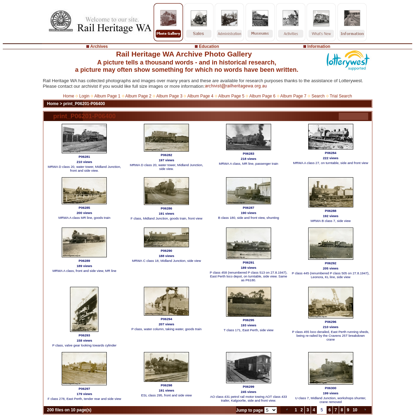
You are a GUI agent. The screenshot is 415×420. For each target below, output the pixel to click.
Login (84, 96)
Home (68, 96)
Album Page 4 (200, 96)
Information (319, 46)
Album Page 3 (169, 96)
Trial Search (341, 96)
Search (318, 96)
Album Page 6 (262, 96)
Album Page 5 (231, 96)
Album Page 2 (138, 96)
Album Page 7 (293, 96)
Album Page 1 (107, 96)
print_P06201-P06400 (84, 103)
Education (209, 46)
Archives (99, 46)
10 (355, 410)
